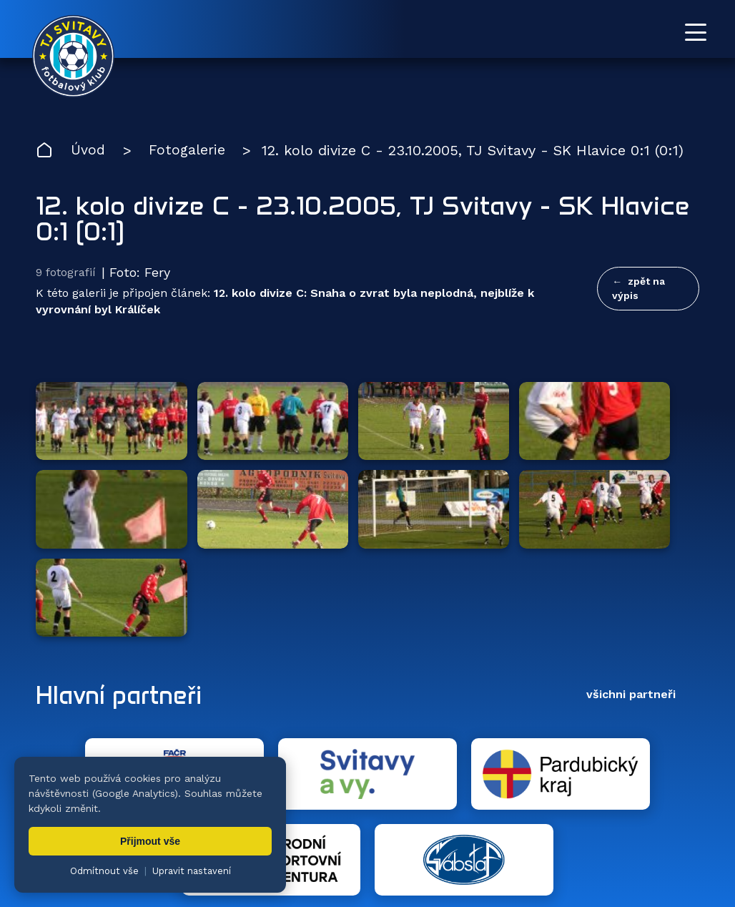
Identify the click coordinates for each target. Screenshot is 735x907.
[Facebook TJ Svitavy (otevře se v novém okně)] (693, 750)
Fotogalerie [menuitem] (360, 813)
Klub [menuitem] (431, 813)
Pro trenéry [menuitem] (669, 813)
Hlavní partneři (123, 566)
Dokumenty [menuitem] (503, 813)
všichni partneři (631, 565)
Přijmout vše (150, 841)
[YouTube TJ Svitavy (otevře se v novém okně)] (661, 750)
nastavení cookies (526, 860)
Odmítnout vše (104, 871)
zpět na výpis (638, 289)
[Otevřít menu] (695, 32)
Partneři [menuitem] (587, 813)
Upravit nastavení (191, 871)
